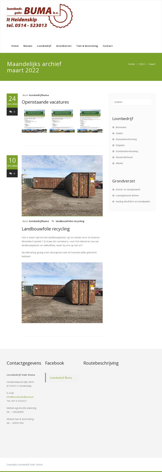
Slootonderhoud (124, 157)
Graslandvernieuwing (127, 151)
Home (15, 45)
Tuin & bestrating (87, 45)
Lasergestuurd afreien (127, 195)
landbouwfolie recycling (70, 221)
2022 (142, 64)
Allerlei (119, 163)
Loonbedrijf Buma (61, 377)
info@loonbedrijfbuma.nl (20, 396)
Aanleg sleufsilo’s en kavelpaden (133, 201)
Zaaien (119, 133)
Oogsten (120, 145)
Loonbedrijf (44, 45)
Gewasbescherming (126, 139)
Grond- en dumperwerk (128, 189)
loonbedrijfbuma (39, 95)
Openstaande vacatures (45, 102)
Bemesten (121, 127)
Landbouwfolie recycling (46, 229)
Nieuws (27, 45)
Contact (108, 45)
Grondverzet (64, 45)
